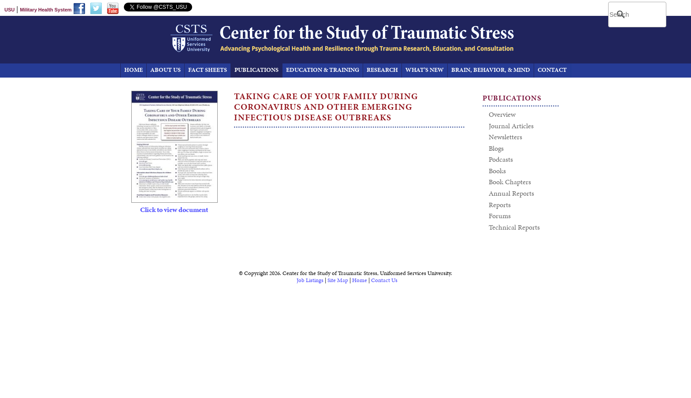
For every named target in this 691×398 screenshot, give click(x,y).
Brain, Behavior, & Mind (490, 70)
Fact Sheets (207, 70)
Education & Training (322, 70)
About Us (165, 70)
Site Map (337, 280)
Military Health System (45, 9)
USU (9, 9)
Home (359, 280)
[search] (638, 14)
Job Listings (310, 280)
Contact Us (384, 280)
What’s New (424, 70)
